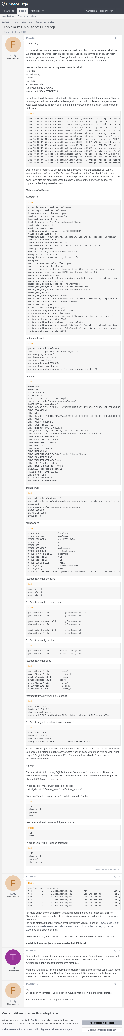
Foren (22, 10)
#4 (120, 984)
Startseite (9, 10)
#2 (120, 877)
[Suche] (119, 11)
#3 (120, 951)
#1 (120, 38)
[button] (43, 11)
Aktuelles (36, 10)
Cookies (35, 1020)
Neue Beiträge (8, 16)
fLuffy (6, 32)
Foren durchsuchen (27, 16)
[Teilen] (115, 38)
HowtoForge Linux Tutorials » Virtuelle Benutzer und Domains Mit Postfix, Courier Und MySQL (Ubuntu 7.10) (72, 926)
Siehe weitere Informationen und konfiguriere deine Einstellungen (37, 1029)
